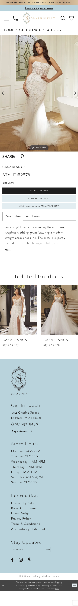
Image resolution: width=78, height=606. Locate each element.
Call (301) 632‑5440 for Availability (39, 217)
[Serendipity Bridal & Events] (39, 23)
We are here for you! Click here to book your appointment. (39, 5)
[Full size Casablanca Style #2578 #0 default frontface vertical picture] (39, 98)
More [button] (8, 263)
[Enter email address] (36, 563)
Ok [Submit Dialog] (74, 600)
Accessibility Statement (28, 542)
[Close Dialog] (3, 600)
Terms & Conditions (25, 537)
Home (9, 35)
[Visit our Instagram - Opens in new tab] (21, 574)
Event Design (20, 527)
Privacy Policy (21, 532)
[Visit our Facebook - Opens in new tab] (12, 574)
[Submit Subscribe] (58, 563)
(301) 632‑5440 (24, 437)
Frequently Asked (24, 516)
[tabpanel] (39, 98)
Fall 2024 (54, 35)
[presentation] (18, 323)
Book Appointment (39, 207)
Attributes (33, 228)
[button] (6, 22)
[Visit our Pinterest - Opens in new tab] (29, 574)
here (57, 603)
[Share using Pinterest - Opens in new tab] (22, 161)
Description (13, 228)
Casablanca (30, 35)
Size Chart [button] (10, 188)
